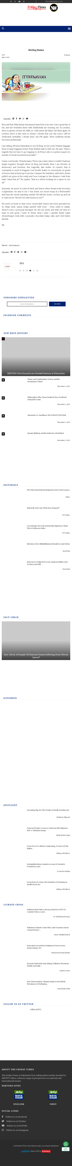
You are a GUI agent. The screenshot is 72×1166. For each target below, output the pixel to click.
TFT (3, 55)
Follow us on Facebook (14, 1117)
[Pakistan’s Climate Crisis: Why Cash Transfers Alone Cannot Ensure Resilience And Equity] (14, 934)
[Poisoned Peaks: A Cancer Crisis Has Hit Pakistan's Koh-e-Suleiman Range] (14, 835)
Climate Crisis (13, 904)
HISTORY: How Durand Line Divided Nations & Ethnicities (36, 373)
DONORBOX (10, 698)
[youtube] (19, 1)
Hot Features (14, 245)
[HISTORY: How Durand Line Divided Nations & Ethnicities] (36, 356)
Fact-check (11, 617)
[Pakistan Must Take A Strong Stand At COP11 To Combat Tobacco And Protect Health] (14, 916)
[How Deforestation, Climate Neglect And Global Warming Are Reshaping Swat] (14, 988)
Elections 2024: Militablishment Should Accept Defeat (48, 544)
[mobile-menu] (69, 28)
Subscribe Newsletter (18, 297)
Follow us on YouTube (14, 1126)
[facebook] (11, 1)
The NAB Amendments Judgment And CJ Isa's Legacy (48, 490)
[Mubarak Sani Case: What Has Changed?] (14, 515)
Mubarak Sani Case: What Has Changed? (43, 508)
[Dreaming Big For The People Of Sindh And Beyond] (14, 817)
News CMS (35, 1151)
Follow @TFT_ (36, 1009)
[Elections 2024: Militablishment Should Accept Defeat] (14, 551)
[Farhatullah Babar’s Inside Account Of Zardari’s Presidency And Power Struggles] (14, 871)
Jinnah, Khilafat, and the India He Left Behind (45, 433)
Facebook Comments (17, 315)
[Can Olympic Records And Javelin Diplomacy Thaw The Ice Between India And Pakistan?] (14, 533)
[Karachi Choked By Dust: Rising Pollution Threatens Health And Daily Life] (14, 970)
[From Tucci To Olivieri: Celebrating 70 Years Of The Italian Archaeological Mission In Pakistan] (14, 853)
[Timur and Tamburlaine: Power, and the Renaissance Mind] (14, 386)
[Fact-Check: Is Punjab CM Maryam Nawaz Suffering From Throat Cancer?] (36, 640)
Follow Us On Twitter (18, 1004)
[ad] (36, 18)
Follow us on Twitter (14, 1121)
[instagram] (23, 1)
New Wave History (15, 333)
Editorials (10, 485)
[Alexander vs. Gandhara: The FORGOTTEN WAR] (14, 422)
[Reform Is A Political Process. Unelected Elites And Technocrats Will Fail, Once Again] (14, 569)
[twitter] (15, 1)
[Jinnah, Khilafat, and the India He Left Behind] (14, 440)
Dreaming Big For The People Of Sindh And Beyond (48, 810)
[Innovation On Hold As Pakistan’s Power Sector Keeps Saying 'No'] (14, 953)
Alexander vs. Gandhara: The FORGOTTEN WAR (46, 415)
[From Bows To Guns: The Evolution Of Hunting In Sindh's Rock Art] (14, 889)
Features (67, 55)
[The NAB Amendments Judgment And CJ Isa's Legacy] (14, 497)
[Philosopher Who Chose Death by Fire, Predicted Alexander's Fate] (14, 404)
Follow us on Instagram (15, 1130)
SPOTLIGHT (10, 805)
